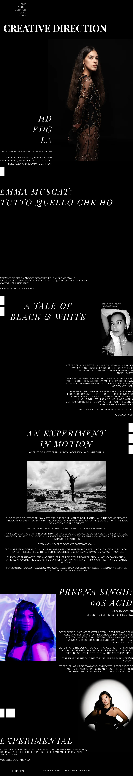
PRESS (22, 15)
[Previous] (52, 100)
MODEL (22, 12)
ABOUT (22, 7)
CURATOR (20, 10)
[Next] (128, 100)
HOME (22, 4)
